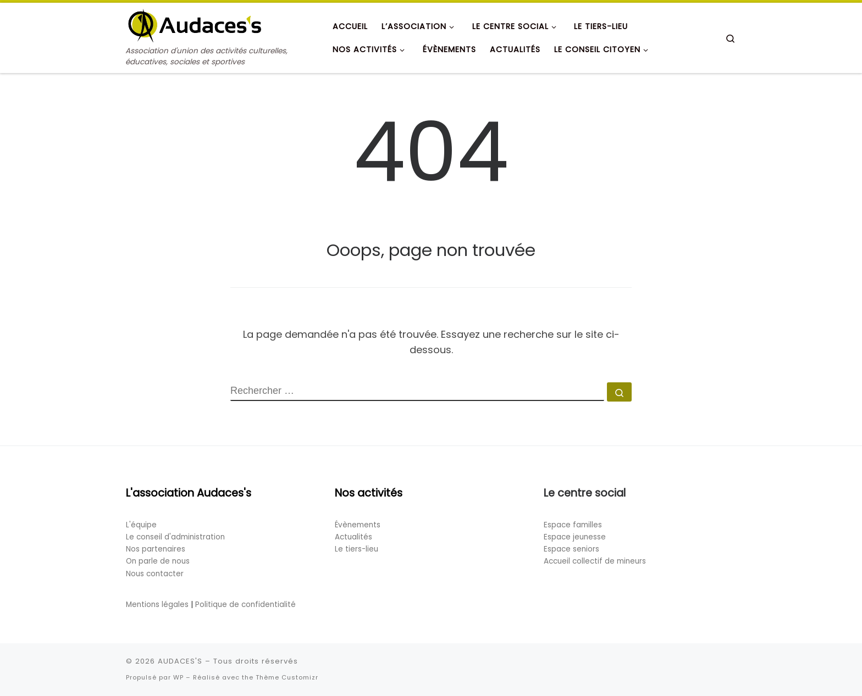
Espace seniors (571, 549)
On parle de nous (158, 561)
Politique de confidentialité (245, 604)
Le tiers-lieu (356, 549)
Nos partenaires (155, 549)
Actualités (353, 537)
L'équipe (141, 525)
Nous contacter (155, 574)
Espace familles (573, 525)
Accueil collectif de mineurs (595, 561)
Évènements (357, 525)
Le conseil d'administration (175, 537)
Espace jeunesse (575, 537)
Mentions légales (157, 604)
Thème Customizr (287, 677)
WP (178, 677)
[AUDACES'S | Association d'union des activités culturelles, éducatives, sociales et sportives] (194, 24)
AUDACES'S (180, 661)
